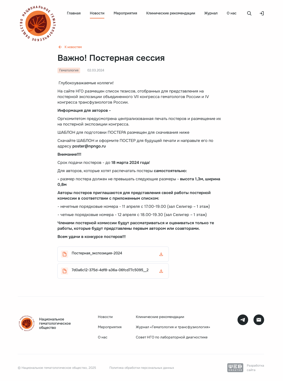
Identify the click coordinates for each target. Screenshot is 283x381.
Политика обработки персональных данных (141, 368)
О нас (232, 13)
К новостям (69, 47)
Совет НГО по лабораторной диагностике (172, 337)
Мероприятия (125, 13)
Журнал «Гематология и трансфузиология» (173, 327)
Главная (74, 13)
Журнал (211, 13)
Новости (105, 316)
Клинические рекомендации (170, 13)
